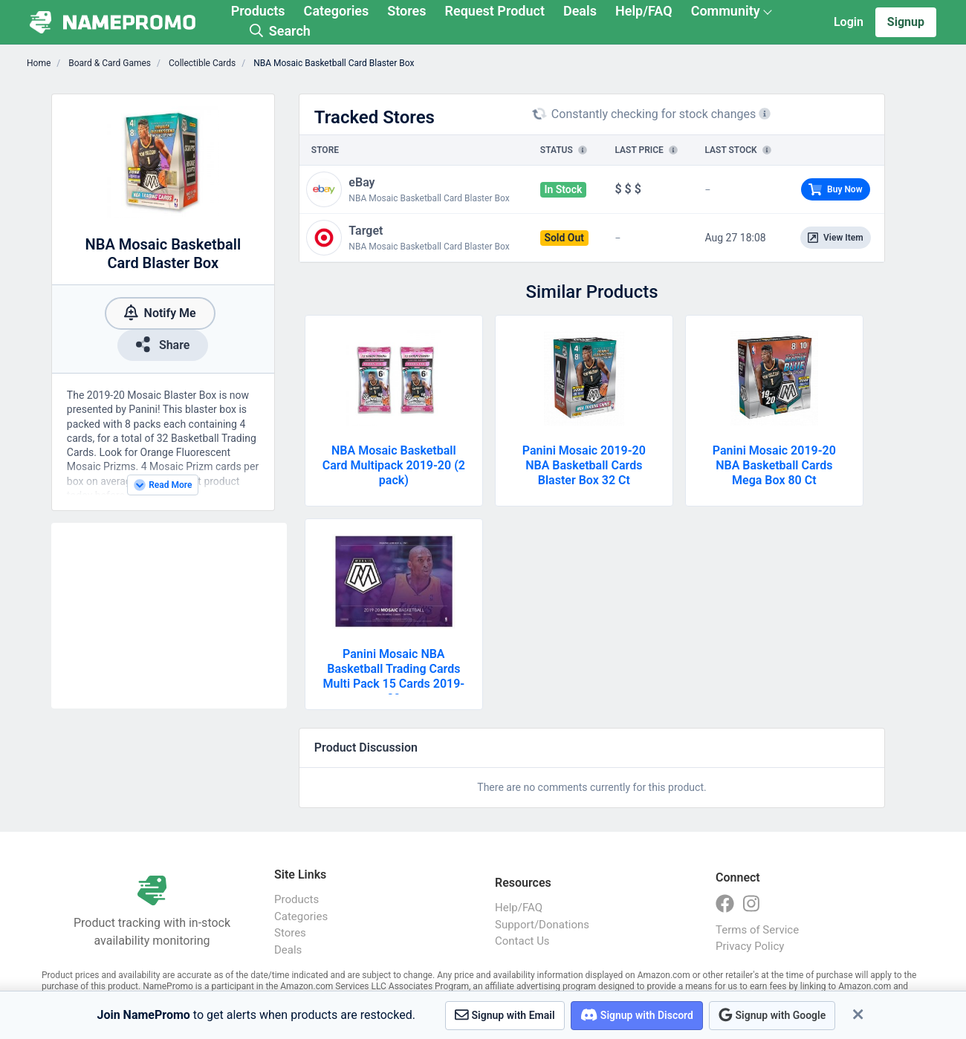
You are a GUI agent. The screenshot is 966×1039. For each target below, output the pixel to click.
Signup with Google (772, 1015)
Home (39, 63)
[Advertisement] (169, 616)
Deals (580, 11)
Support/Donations (542, 924)
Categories (336, 11)
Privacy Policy (750, 946)
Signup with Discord (636, 1015)
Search (280, 31)
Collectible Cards (201, 63)
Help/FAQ (643, 11)
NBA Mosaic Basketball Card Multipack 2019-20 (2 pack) (393, 465)
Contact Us (522, 941)
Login (848, 22)
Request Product (495, 11)
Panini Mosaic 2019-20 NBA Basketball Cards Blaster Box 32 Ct (584, 465)
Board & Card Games (108, 63)
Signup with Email (505, 1015)
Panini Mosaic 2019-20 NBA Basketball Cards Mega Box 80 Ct (774, 465)
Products (258, 11)
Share (162, 344)
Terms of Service (757, 930)
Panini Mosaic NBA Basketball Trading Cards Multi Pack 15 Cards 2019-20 (393, 676)
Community (725, 11)
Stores (406, 11)
